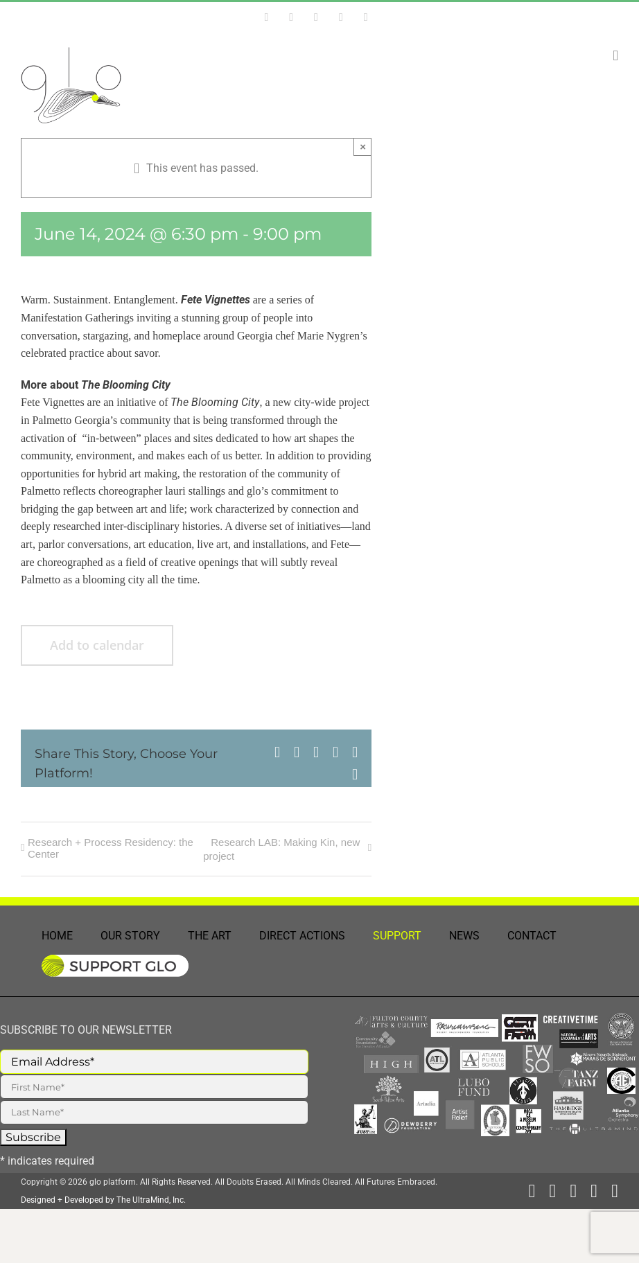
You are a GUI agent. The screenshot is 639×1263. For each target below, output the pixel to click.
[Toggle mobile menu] (615, 55)
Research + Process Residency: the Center (110, 848)
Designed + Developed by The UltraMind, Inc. (103, 1200)
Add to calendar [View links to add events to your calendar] (97, 645)
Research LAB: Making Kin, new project (281, 849)
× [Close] (363, 146)
